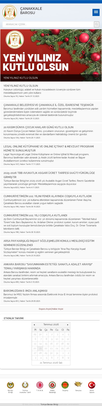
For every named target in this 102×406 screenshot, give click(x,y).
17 (57, 343)
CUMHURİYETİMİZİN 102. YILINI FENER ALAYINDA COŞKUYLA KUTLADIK (48, 196)
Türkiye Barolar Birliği (49, 404)
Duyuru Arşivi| (45, 309)
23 (51, 348)
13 (35, 343)
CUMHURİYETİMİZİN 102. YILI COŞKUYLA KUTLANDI (35, 215)
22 (46, 348)
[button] (34, 325)
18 (62, 343)
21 (40, 348)
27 (35, 353)
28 (40, 353)
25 (62, 348)
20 (34, 348)
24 (57, 348)
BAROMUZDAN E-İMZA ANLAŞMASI (25, 290)
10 (57, 339)
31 (57, 353)
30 (40, 334)
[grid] (51, 344)
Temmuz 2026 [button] (51, 324)
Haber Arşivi (57, 309)
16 (51, 343)
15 (46, 343)
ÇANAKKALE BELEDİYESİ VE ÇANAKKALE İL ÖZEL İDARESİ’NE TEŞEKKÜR (49, 105)
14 (40, 343)
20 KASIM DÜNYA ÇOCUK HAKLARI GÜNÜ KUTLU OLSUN (38, 127)
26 (67, 348)
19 (68, 343)
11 (63, 339)
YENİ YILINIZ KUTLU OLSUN (21, 85)
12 (68, 339)
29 (35, 334)
